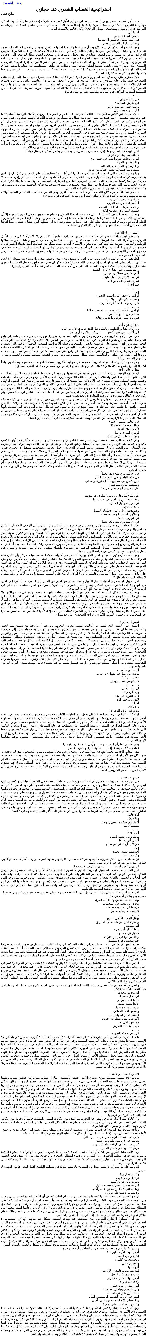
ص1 (19, 2)
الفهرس (8, 2)
